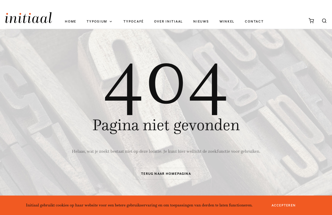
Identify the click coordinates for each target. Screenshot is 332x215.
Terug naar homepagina (166, 173)
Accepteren (284, 205)
